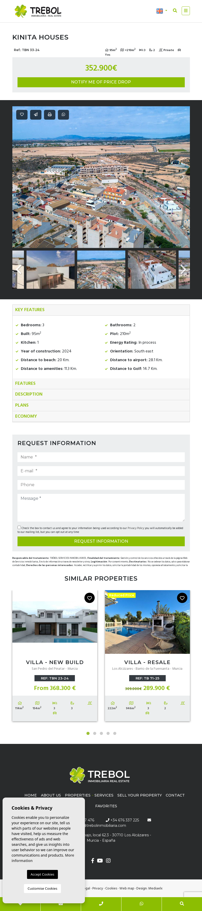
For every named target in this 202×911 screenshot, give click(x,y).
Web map (126, 888)
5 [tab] (114, 733)
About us (51, 795)
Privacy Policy (136, 528)
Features (25, 383)
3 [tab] (101, 733)
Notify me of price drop (101, 82)
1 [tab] (88, 733)
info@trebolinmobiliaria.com (101, 825)
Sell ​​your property (139, 795)
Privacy (97, 888)
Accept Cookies (42, 874)
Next (183, 177)
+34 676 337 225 (122, 820)
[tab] (101, 310)
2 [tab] (94, 733)
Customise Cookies (42, 888)
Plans (22, 405)
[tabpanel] (54, 657)
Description (28, 394)
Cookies (111, 888)
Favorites (106, 806)
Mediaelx (155, 888)
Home (30, 795)
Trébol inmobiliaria (38, 11)
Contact (175, 795)
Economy (26, 416)
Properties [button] (78, 795)
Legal (86, 888)
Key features (30, 310)
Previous (18, 177)
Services (103, 795)
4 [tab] (108, 733)
